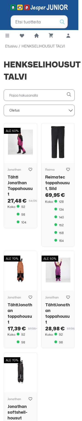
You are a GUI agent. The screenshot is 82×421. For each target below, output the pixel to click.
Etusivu (11, 46)
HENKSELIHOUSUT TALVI (43, 46)
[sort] (39, 110)
